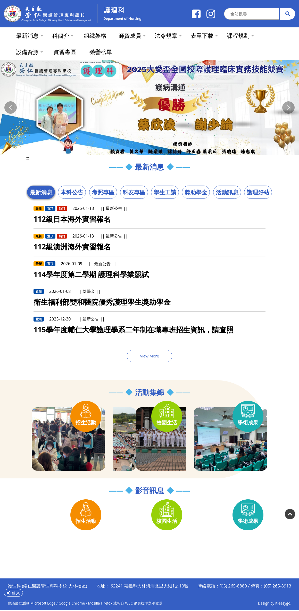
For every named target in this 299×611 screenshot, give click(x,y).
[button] (10, 107)
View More (149, 355)
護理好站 (258, 192)
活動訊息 (227, 192)
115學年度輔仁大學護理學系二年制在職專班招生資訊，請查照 (134, 329)
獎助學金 (196, 192)
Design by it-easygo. (274, 603)
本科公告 (72, 192)
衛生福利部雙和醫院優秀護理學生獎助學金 (102, 302)
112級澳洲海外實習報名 (72, 246)
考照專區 (103, 192)
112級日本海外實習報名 (72, 219)
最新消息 (41, 192)
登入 (13, 593)
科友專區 (134, 192)
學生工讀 (165, 192)
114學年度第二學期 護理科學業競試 (91, 274)
